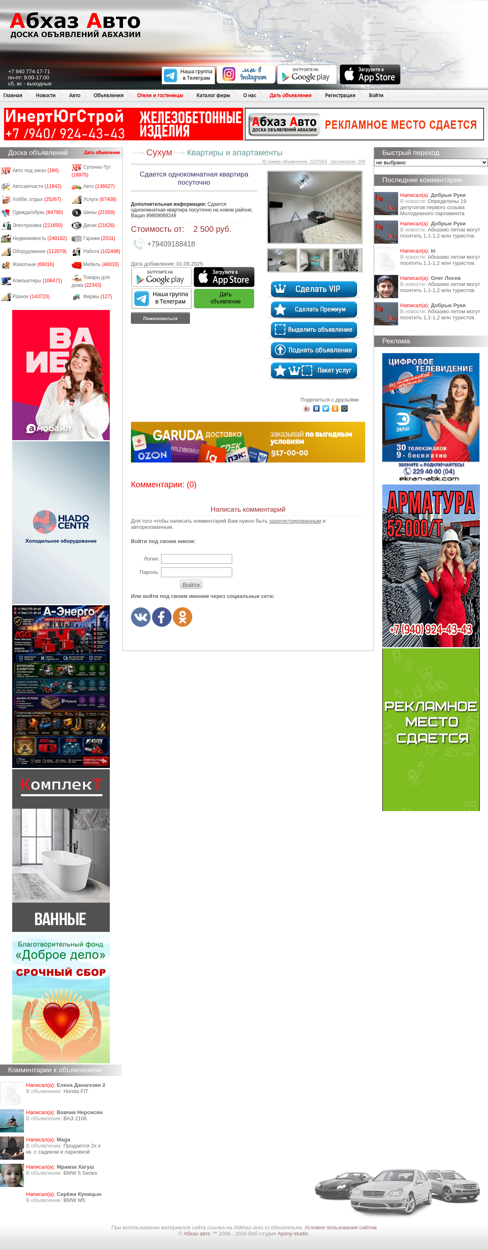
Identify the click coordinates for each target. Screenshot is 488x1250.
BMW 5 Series (80, 1173)
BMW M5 (74, 1200)
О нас (249, 95)
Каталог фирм (213, 95)
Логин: (151, 559)
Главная (12, 95)
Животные (33, 264)
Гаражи (99, 238)
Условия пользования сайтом (341, 1227)
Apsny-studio (292, 1233)
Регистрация (340, 95)
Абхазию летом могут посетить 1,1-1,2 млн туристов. (440, 233)
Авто (74, 95)
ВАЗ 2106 (75, 1118)
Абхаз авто (198, 1233)
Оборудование (40, 251)
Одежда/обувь (38, 212)
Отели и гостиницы (160, 95)
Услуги (100, 199)
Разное (31, 296)
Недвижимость (40, 238)
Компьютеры (37, 281)
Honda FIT (75, 1091)
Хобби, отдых (37, 199)
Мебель (101, 264)
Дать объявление (291, 95)
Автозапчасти (37, 186)
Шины (99, 212)
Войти (376, 95)
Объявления (109, 95)
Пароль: (149, 572)
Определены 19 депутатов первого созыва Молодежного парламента (433, 207)
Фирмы (97, 296)
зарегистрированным (295, 521)
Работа (101, 251)
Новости (46, 95)
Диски (99, 225)
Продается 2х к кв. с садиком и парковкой (63, 1149)
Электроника (38, 225)
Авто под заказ (36, 170)
